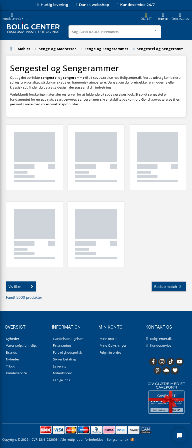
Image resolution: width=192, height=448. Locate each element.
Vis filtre (21, 286)
